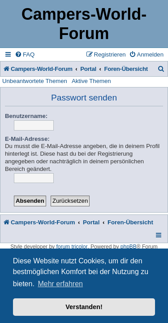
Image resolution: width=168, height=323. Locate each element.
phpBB (129, 247)
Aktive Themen (91, 81)
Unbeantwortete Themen (34, 81)
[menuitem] (24, 54)
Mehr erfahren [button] (60, 284)
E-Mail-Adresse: (27, 138)
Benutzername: (26, 116)
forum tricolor (71, 247)
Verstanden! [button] (83, 306)
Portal (88, 68)
